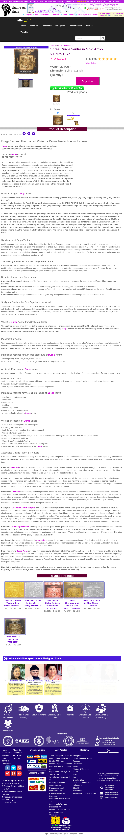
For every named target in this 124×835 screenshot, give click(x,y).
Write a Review (91, 63)
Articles (90, 26)
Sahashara (14, 467)
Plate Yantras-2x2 (65, 45)
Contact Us (47, 26)
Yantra (53, 45)
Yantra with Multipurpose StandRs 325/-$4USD (73, 123)
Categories (60, 26)
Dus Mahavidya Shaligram (24, 508)
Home (23, 26)
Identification (76, 26)
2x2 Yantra (56, 99)
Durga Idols (41, 540)
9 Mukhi (16, 492)
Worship (24, 32)
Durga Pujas (22, 551)
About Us (34, 26)
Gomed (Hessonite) (21, 527)
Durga (4, 146)
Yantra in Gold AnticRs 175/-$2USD (57, 123)
